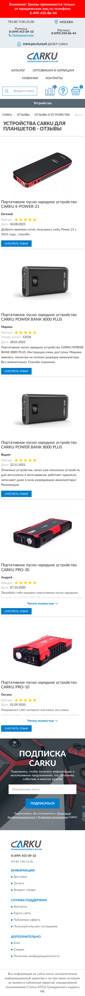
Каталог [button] (18, 70)
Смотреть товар (16, 243)
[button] (21, 35)
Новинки (30, 78)
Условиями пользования (53, 817)
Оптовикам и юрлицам (53, 70)
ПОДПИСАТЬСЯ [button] (42, 803)
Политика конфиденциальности (37, 956)
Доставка (20, 877)
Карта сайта (22, 913)
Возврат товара (25, 890)
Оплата (19, 883)
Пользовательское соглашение (36, 926)
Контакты (54, 78)
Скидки (19, 949)
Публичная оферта (27, 919)
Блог (17, 943)
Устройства (43, 103)
